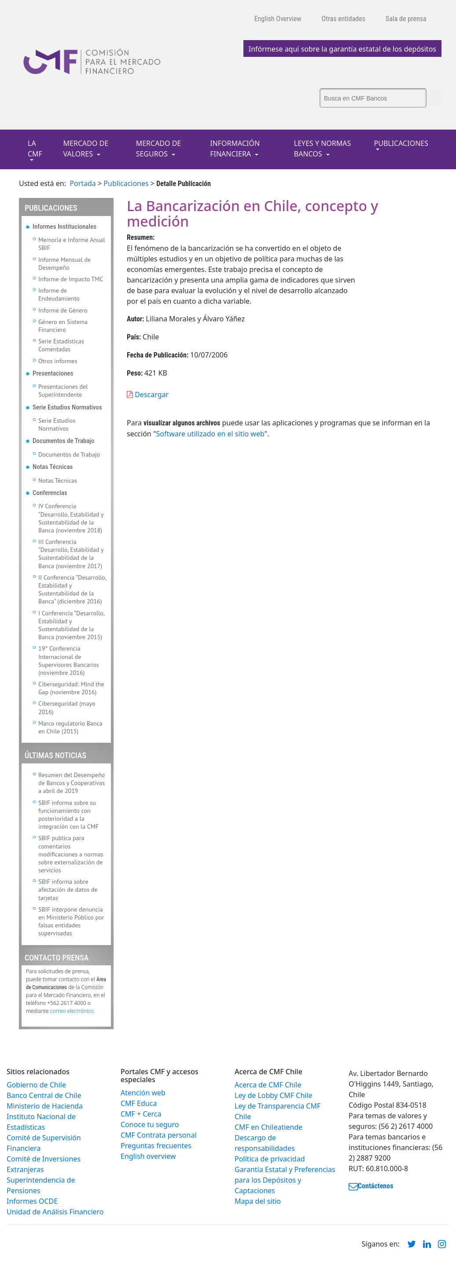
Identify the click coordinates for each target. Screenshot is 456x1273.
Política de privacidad (270, 1159)
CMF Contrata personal (159, 1135)
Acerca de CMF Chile (268, 1085)
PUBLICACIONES (401, 143)
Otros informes (57, 361)
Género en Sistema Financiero (63, 326)
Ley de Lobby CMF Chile (274, 1095)
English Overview (278, 19)
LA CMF (35, 148)
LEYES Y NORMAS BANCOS (322, 148)
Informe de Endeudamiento (59, 294)
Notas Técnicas (57, 480)
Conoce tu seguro (150, 1124)
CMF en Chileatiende (268, 1127)
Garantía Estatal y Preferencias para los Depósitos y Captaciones (285, 1180)
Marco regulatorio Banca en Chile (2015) (70, 727)
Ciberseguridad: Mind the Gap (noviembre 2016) (71, 688)
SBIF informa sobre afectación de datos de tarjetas (67, 889)
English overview (148, 1156)
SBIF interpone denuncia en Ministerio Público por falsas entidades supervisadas (71, 921)
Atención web (143, 1093)
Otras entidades (344, 19)
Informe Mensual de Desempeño (64, 264)
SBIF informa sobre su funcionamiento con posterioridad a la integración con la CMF (68, 815)
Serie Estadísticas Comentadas (61, 345)
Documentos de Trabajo (69, 454)
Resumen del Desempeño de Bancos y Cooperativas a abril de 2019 (71, 783)
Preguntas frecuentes (156, 1145)
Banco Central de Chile (44, 1095)
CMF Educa (139, 1103)
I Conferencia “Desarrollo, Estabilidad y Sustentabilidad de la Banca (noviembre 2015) (71, 625)
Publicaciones (125, 183)
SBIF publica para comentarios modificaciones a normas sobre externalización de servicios (70, 854)
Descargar (148, 394)
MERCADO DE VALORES (86, 148)
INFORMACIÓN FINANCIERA (235, 148)
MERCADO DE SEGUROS (158, 148)
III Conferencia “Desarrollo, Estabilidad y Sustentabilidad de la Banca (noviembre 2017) (70, 554)
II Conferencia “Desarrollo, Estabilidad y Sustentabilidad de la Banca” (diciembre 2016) (72, 589)
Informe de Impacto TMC (70, 279)
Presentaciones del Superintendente (63, 390)
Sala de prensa (406, 19)
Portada (83, 183)
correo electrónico (72, 1011)
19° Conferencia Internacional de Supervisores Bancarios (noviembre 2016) (68, 660)
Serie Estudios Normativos (56, 424)
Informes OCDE (32, 1201)
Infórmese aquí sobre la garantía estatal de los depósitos (342, 49)
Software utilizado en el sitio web (210, 434)
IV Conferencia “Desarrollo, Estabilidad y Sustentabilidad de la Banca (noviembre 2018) (70, 518)
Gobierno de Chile (36, 1085)
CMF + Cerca (141, 1114)
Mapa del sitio (258, 1201)
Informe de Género (63, 310)
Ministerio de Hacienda (45, 1106)
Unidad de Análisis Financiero (55, 1212)
